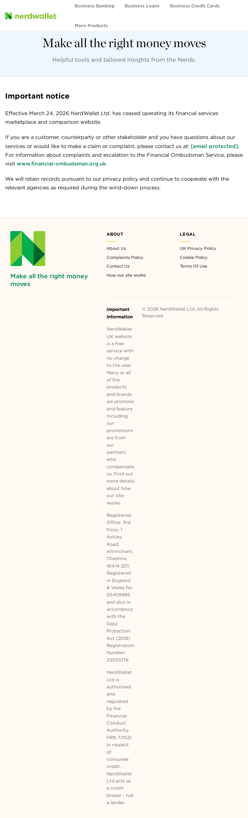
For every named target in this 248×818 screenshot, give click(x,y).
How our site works (126, 275)
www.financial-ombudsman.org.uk (61, 164)
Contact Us (118, 266)
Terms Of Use (193, 266)
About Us (116, 248)
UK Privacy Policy (198, 248)
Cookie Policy (194, 257)
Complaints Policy (125, 257)
